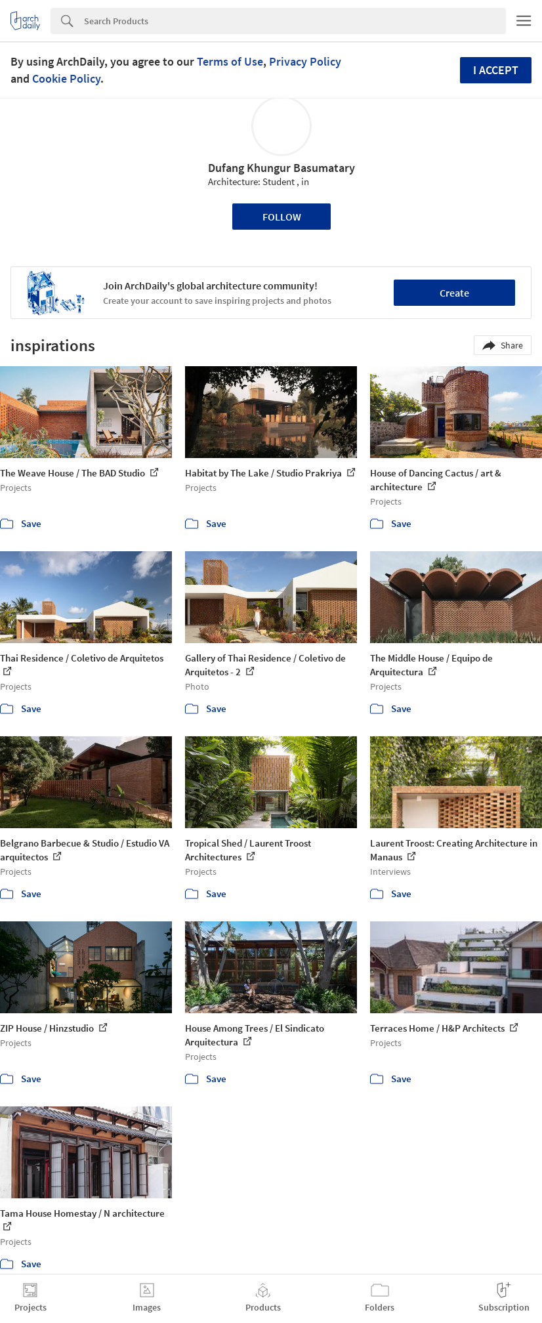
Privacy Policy (305, 61)
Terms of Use (230, 61)
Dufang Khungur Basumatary (281, 167)
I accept (495, 69)
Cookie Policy (66, 78)
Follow (281, 216)
